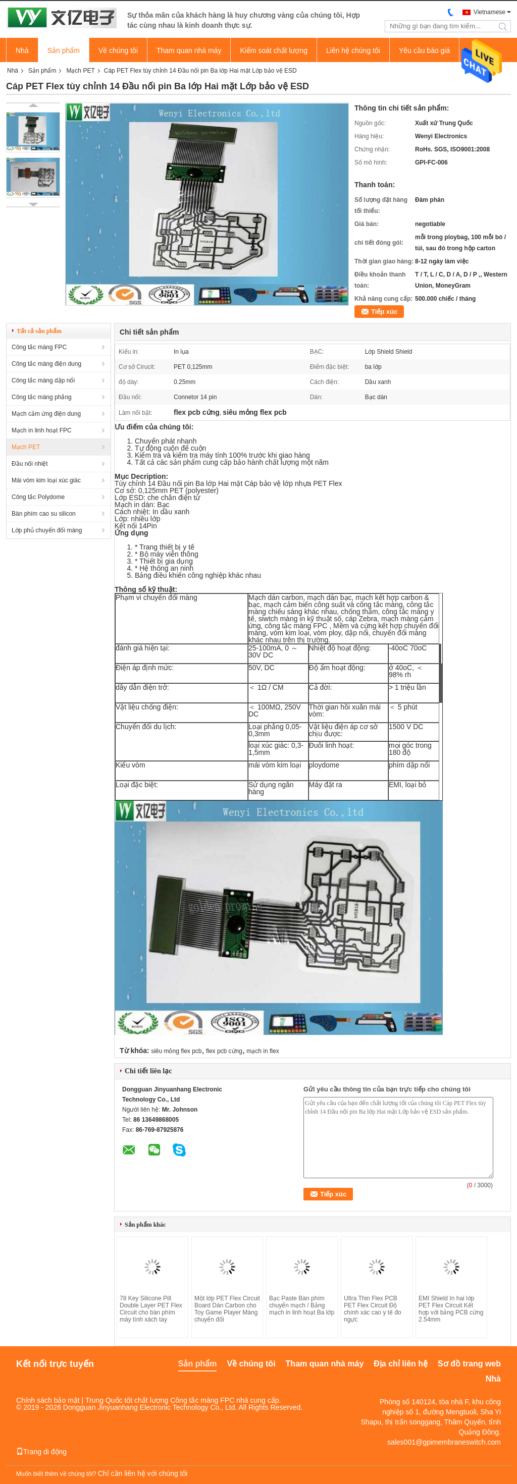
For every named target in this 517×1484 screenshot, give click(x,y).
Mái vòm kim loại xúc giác (46, 480)
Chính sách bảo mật (48, 1400)
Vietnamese (489, 12)
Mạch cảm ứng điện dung (46, 413)
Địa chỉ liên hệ (401, 1363)
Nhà (22, 50)
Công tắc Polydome (38, 497)
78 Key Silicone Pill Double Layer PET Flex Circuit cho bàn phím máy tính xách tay (151, 1309)
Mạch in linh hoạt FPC (42, 430)
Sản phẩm (63, 50)
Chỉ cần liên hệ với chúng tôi (143, 1473)
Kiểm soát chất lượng (273, 50)
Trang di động (41, 1452)
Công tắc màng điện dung (46, 363)
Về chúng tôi (118, 50)
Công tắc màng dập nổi (43, 380)
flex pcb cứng (224, 1051)
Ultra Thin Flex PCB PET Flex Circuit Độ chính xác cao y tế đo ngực (372, 1309)
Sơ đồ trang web (469, 1363)
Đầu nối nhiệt (30, 463)
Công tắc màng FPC (39, 347)
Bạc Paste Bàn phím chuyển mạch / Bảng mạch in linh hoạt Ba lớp (301, 1305)
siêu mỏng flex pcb (176, 1051)
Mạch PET (80, 70)
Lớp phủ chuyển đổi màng (47, 530)
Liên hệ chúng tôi (353, 50)
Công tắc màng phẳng (42, 397)
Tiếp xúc (384, 311)
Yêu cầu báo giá (424, 50)
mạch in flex (262, 1051)
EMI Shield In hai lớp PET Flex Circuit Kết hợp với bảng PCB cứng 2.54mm (451, 1309)
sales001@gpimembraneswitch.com (444, 1442)
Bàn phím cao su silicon (44, 513)
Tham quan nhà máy (189, 50)
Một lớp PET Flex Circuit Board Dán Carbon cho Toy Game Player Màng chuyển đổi (227, 1309)
